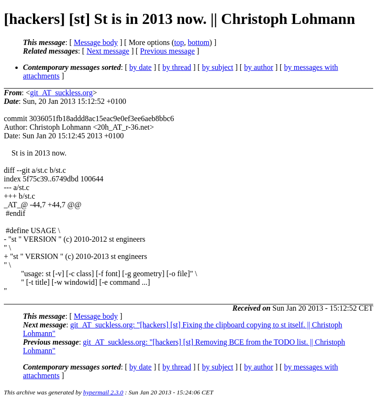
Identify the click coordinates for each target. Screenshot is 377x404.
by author (258, 67)
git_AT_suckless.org (61, 93)
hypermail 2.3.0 (103, 392)
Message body (96, 42)
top (179, 42)
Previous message (167, 51)
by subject (217, 67)
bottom (198, 42)
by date (140, 67)
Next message (108, 51)
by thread (177, 67)
